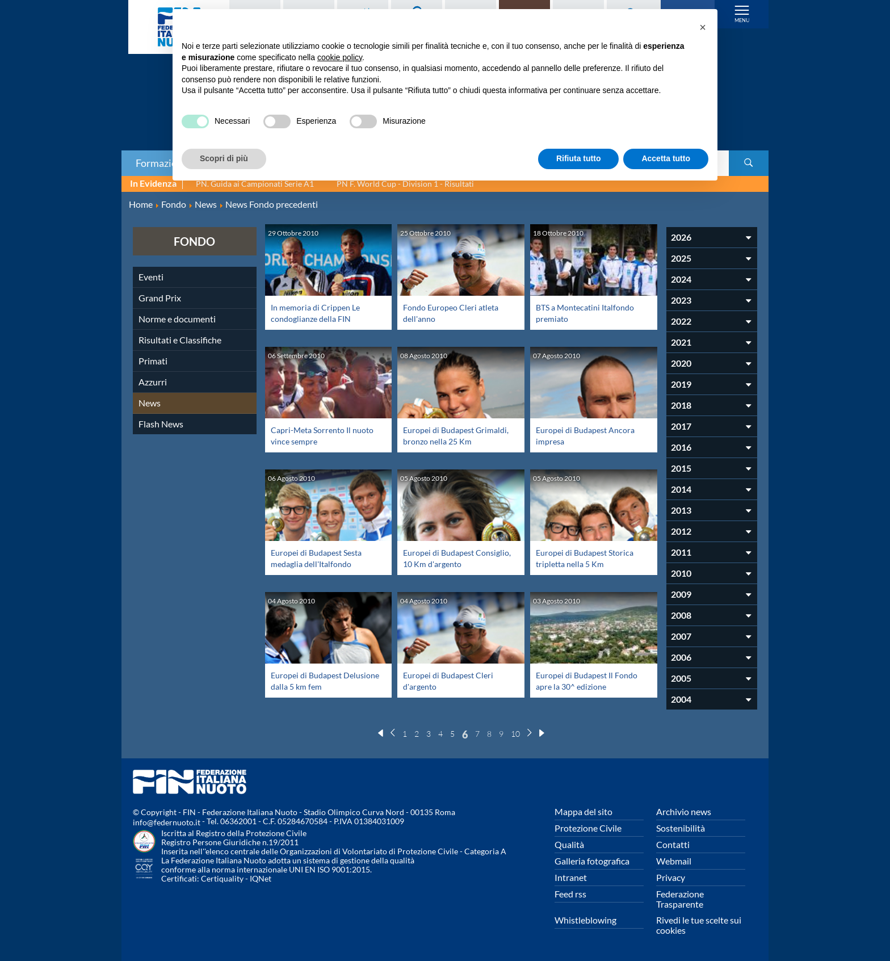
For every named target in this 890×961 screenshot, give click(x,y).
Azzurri (152, 381)
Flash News (160, 423)
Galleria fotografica (592, 860)
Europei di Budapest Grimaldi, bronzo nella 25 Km (452, 441)
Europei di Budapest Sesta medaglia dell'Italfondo (321, 558)
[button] (703, 27)
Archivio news (683, 811)
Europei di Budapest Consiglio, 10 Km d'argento (455, 558)
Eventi (150, 276)
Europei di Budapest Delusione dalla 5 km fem (319, 680)
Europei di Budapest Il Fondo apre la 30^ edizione (588, 680)
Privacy (670, 877)
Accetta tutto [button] (665, 158)
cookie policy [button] (339, 57)
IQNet (260, 878)
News (149, 402)
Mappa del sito (583, 811)
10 (515, 733)
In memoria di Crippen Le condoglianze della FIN (319, 312)
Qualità (569, 844)
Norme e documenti (177, 318)
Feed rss (570, 893)
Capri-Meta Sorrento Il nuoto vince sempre (315, 435)
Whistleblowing (585, 919)
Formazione (162, 163)
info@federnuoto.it (166, 822)
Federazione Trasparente (680, 898)
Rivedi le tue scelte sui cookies (698, 924)
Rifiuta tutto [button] (578, 158)
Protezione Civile (588, 827)
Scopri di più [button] (224, 158)
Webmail (673, 860)
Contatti (673, 844)
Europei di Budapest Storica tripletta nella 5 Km (590, 558)
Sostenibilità (680, 827)
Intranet (571, 877)
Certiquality (222, 878)
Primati (152, 360)
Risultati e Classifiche (179, 339)
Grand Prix (159, 297)
